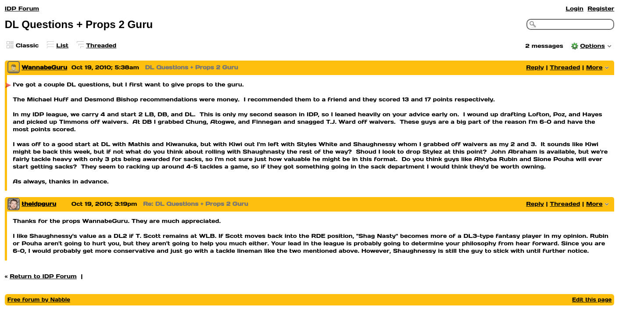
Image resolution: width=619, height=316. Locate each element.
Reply (535, 67)
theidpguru (38, 204)
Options (592, 46)
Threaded (101, 45)
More (594, 67)
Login (574, 8)
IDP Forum (22, 8)
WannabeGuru (44, 67)
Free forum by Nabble (38, 299)
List (62, 45)
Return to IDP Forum (43, 276)
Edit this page (592, 299)
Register (600, 8)
